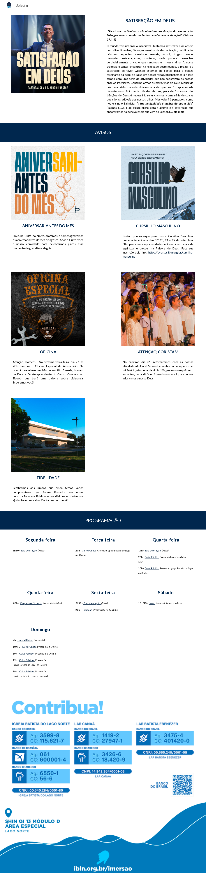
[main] (150, 20)
